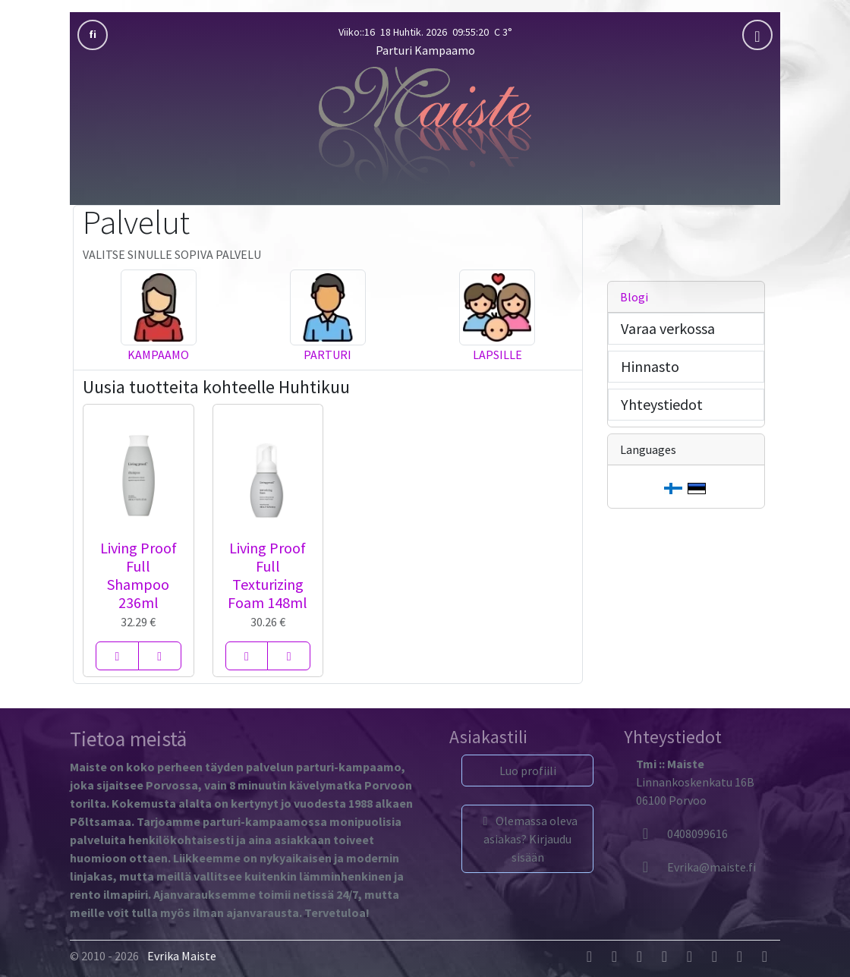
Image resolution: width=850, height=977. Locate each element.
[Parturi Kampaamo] (425, 125)
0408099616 (682, 833)
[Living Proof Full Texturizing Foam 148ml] (247, 655)
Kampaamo (158, 354)
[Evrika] (696, 867)
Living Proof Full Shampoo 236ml (138, 575)
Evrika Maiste (181, 955)
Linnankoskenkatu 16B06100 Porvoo (695, 782)
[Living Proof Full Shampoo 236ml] (117, 655)
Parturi (327, 354)
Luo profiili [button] (527, 770)
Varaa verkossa (668, 328)
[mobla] (757, 35)
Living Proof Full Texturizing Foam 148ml (267, 575)
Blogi (634, 296)
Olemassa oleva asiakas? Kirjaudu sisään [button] (528, 839)
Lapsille (497, 354)
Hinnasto (650, 366)
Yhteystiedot (662, 404)
